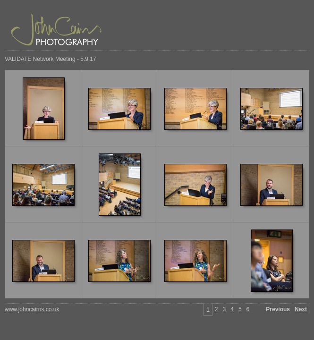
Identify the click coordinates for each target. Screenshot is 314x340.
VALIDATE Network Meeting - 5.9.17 (50, 59)
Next (301, 309)
